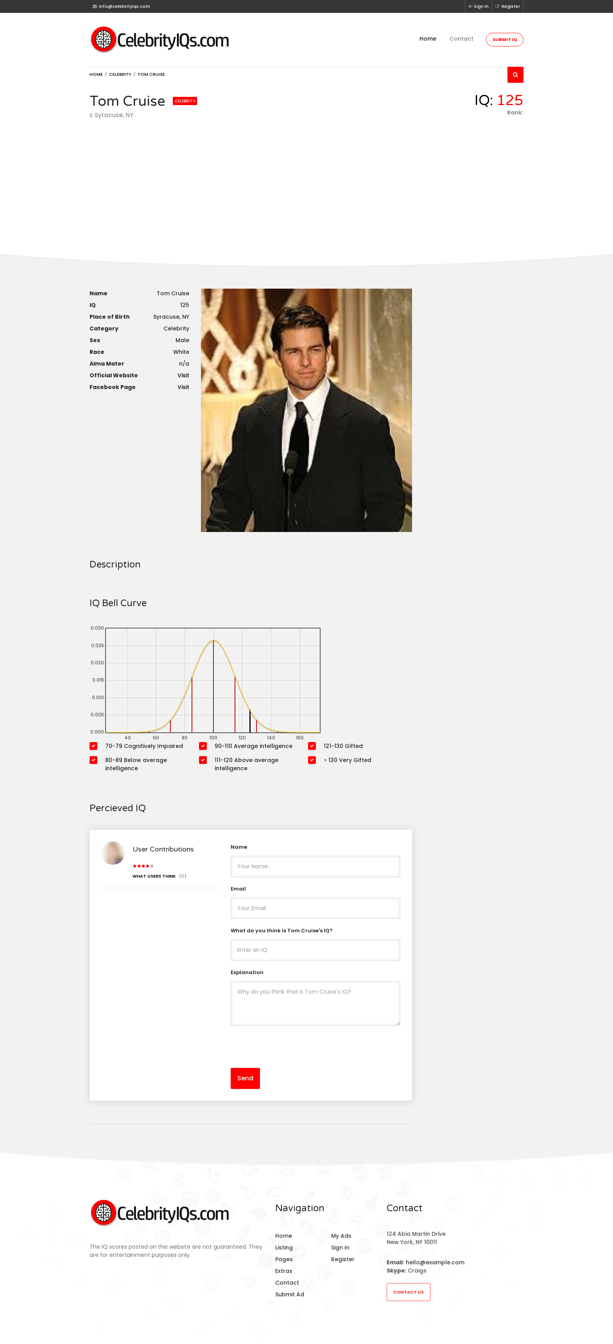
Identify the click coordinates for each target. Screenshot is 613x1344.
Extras (283, 1271)
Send (245, 1078)
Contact (461, 39)
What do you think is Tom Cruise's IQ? (282, 930)
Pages (284, 1259)
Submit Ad (289, 1294)
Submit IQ (505, 39)
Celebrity (120, 74)
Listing (284, 1247)
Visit (183, 375)
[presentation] (290, 1047)
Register (507, 6)
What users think (159, 876)
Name (239, 847)
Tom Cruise (151, 74)
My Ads (341, 1236)
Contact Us (408, 1292)
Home (427, 39)
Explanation (247, 972)
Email (238, 888)
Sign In (478, 6)
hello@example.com (435, 1262)
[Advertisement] (306, 179)
